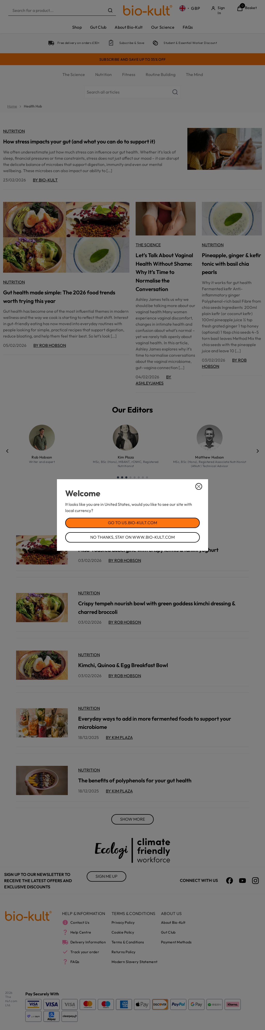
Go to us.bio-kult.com (132, 522)
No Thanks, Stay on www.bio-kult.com (132, 537)
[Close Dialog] (199, 486)
